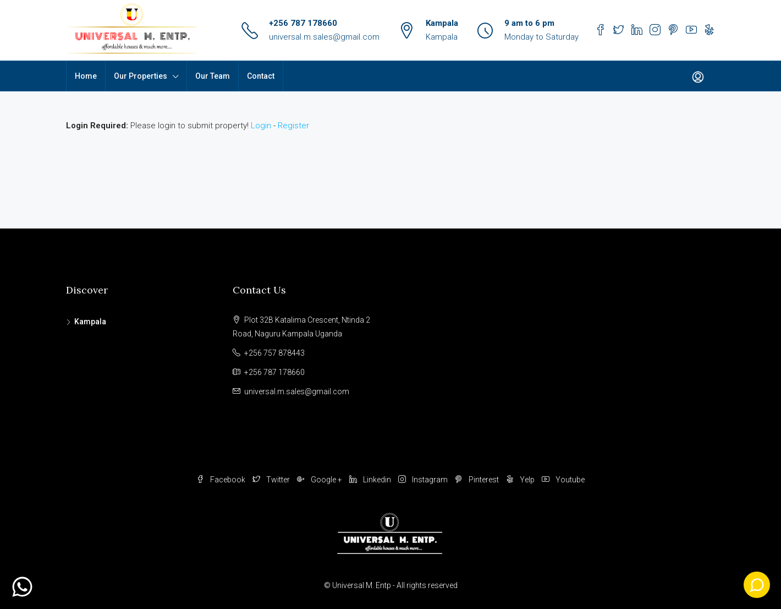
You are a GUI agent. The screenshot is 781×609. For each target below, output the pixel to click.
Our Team (212, 76)
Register (293, 125)
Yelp (521, 479)
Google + (320, 479)
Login (261, 125)
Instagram (423, 479)
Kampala (90, 321)
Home (86, 76)
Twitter (272, 479)
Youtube (563, 479)
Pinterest (478, 479)
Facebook (221, 479)
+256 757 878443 (274, 353)
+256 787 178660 (303, 23)
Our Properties (140, 76)
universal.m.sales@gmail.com (324, 37)
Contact (260, 76)
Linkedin (371, 479)
